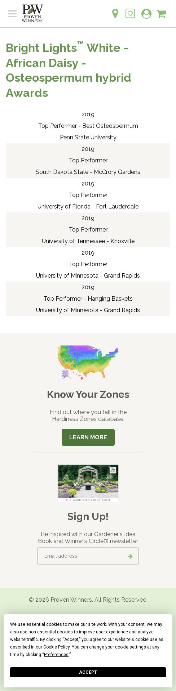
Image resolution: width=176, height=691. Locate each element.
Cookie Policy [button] (56, 647)
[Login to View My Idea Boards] (130, 9)
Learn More (88, 437)
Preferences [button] (56, 654)
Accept (88, 672)
